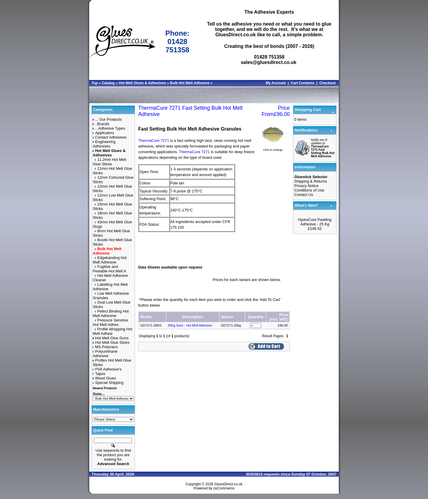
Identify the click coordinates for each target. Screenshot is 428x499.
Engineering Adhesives (104, 143)
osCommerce (224, 488)
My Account (276, 83)
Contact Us (303, 194)
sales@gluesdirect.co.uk (268, 62)
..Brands (101, 124)
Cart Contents (302, 83)
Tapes (99, 373)
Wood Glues (104, 378)
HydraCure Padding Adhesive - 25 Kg (314, 221)
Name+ (227, 317)
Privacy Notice (306, 185)
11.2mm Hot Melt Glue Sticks (109, 161)
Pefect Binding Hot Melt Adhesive (111, 313)
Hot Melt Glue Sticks (111, 342)
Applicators (103, 133)
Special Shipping (108, 382)
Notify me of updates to (323, 148)
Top (95, 83)
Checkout (327, 83)
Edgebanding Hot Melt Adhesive (110, 259)
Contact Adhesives (110, 137)
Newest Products (105, 388)
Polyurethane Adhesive (105, 353)
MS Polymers (105, 347)
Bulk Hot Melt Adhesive (190, 83)
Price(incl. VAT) (279, 317)
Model (146, 317)
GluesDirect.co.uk (228, 484)
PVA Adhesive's (107, 369)
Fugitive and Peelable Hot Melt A (109, 268)
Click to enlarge (273, 148)
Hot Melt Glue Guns (110, 338)
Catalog (108, 83)
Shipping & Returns (310, 181)
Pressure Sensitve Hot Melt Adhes (110, 322)
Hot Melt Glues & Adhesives (142, 83)
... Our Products (107, 119)
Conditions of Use (309, 190)
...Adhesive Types (109, 128)
